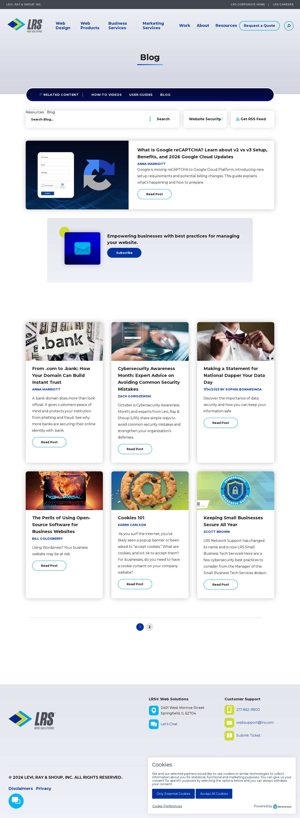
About (203, 25)
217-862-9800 (248, 710)
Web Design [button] (63, 25)
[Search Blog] (164, 119)
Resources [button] (226, 25)
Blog (165, 95)
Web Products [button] (90, 25)
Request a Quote (259, 26)
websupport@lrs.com (255, 723)
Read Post (154, 195)
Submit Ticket (248, 735)
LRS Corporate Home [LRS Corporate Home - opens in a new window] (248, 4)
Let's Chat (169, 724)
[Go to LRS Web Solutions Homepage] (23, 26)
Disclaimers (21, 788)
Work (184, 25)
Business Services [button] (117, 25)
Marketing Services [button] (153, 25)
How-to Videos (107, 95)
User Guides (141, 95)
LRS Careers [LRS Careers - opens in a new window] (283, 4)
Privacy (43, 788)
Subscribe (124, 253)
